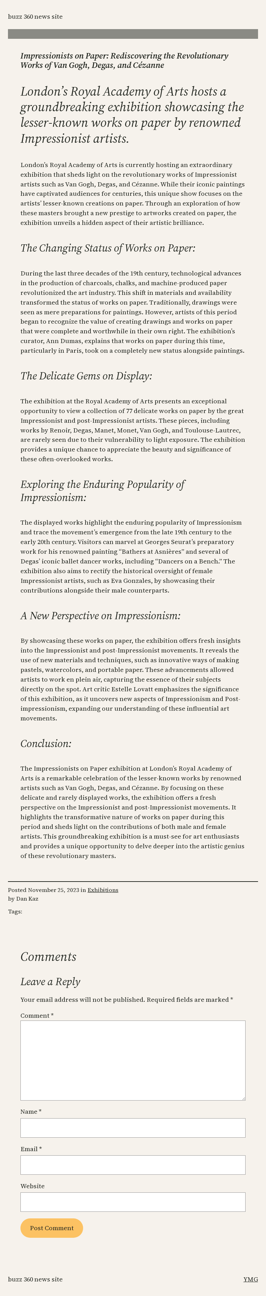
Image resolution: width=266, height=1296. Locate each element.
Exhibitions (103, 890)
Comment (37, 1015)
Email (31, 1149)
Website (32, 1186)
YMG (250, 1279)
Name (31, 1111)
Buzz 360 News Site (35, 16)
